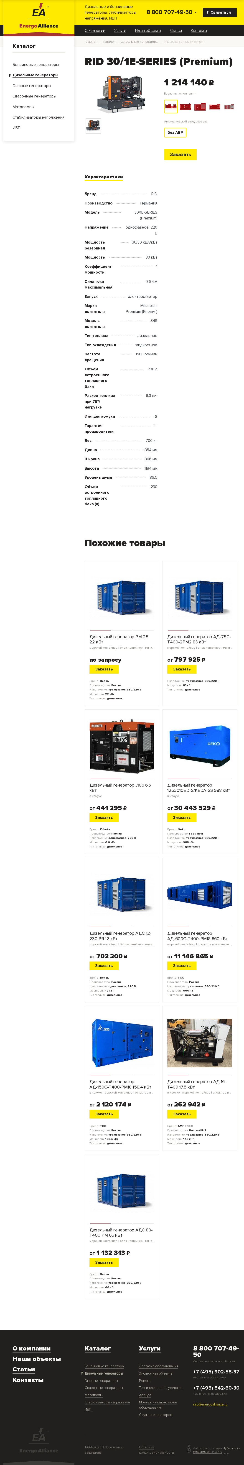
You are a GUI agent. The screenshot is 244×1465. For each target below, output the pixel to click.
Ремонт (145, 1381)
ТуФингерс (231, 1448)
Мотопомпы (94, 1395)
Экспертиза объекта (156, 1373)
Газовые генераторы (101, 1381)
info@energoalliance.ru (210, 1404)
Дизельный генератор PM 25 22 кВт (121, 642)
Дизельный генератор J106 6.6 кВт (121, 790)
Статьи (176, 31)
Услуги (120, 31)
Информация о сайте (207, 1451)
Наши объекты (148, 31)
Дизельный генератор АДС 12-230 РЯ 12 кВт (121, 938)
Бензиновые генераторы (104, 1366)
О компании (95, 31)
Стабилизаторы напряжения (107, 1402)
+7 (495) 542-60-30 (216, 1388)
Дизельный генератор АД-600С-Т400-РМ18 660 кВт (199, 938)
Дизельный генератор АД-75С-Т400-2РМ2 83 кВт (199, 642)
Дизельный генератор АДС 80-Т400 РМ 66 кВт (121, 1235)
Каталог (24, 46)
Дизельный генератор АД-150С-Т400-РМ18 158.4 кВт (121, 1086)
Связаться (219, 12)
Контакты (199, 31)
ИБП (88, 1410)
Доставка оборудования (158, 1366)
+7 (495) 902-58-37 (216, 1372)
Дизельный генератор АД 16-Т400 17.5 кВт (199, 1086)
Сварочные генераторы (104, 1388)
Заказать (180, 154)
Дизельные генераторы (104, 1373)
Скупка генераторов (155, 1415)
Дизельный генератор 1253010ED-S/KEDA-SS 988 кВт (199, 790)
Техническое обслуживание (161, 1388)
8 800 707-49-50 (169, 12)
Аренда (145, 1395)
